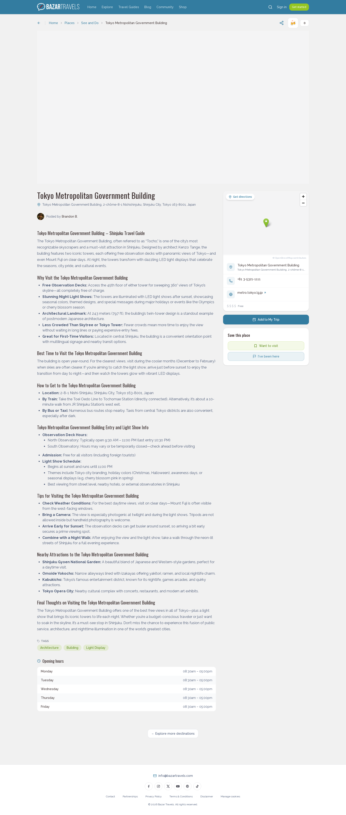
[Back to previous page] (38, 23)
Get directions (240, 196)
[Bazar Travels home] (58, 7)
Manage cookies (230, 796)
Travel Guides (128, 7)
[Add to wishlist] (266, 345)
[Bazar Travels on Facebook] (149, 786)
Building (72, 647)
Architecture (49, 647)
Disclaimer (206, 796)
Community (165, 7)
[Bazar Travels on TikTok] (197, 786)
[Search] (270, 7)
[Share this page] (281, 23)
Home (91, 7)
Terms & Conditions (181, 796)
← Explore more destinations (173, 733)
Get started (299, 7)
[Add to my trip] (266, 319)
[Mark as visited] (266, 356)
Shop (183, 7)
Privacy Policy (153, 796)
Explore (107, 7)
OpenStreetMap (284, 258)
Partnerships (130, 796)
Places (70, 23)
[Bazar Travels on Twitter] (168, 786)
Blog (147, 7)
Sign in (282, 7)
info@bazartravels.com (175, 775)
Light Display (95, 647)
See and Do (90, 23)
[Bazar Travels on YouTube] (178, 786)
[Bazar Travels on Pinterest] (188, 786)
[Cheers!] (293, 23)
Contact (110, 796)
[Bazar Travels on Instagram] (158, 786)
